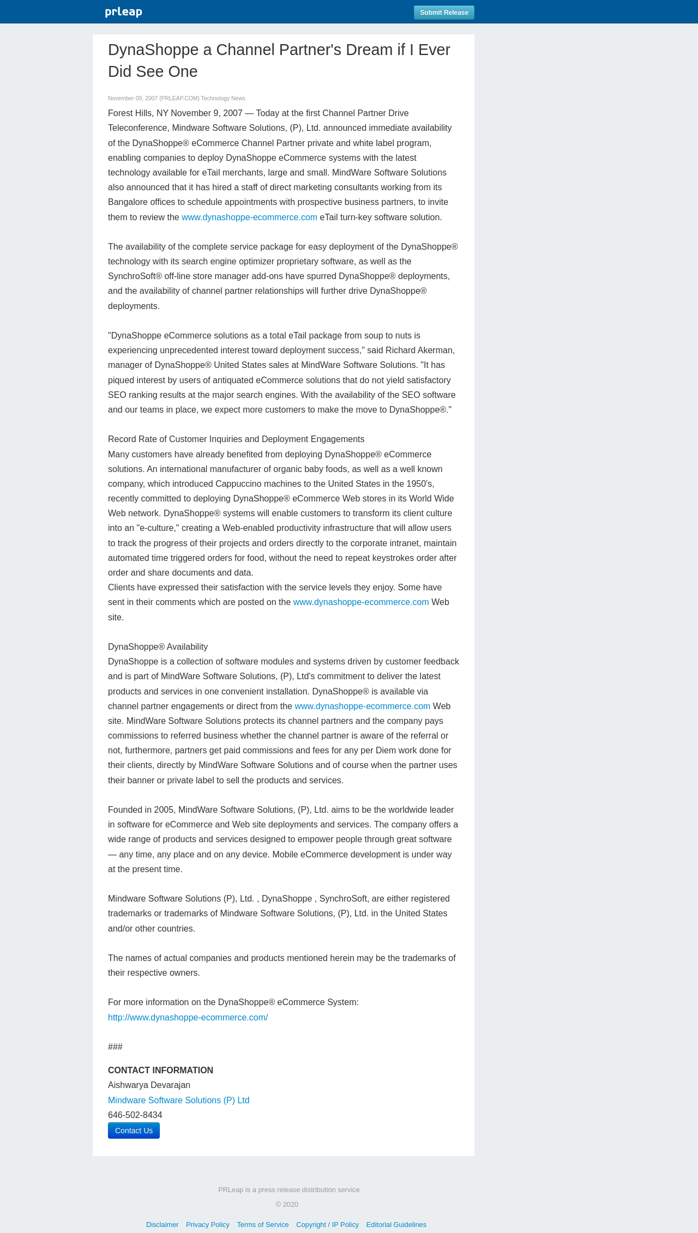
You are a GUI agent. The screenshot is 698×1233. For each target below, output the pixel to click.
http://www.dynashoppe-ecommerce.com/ (188, 1017)
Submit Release (444, 12)
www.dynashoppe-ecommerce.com (249, 217)
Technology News (223, 98)
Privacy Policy (208, 1224)
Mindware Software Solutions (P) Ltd (179, 1100)
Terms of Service (262, 1224)
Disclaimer (162, 1224)
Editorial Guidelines (396, 1224)
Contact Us (134, 1130)
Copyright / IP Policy (327, 1224)
